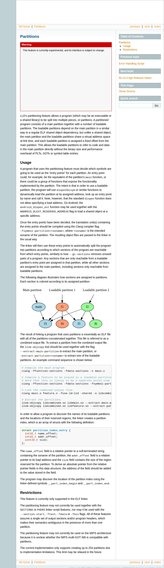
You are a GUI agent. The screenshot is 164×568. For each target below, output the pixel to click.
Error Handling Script (131, 63)
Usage (127, 46)
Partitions (39, 26)
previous (135, 26)
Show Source (127, 91)
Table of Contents (132, 36)
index (157, 26)
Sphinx (153, 565)
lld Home (24, 26)
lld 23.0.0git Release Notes (135, 77)
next (147, 26)
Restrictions (130, 49)
